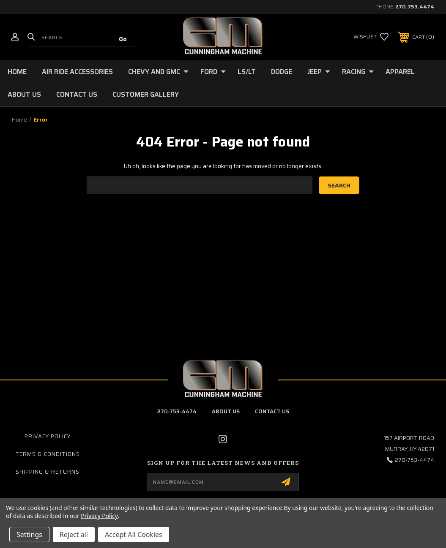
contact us (272, 411)
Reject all (74, 534)
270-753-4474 (177, 411)
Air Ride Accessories (77, 71)
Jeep (318, 71)
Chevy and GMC (158, 71)
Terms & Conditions (47, 454)
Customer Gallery (145, 94)
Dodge (281, 71)
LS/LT (247, 71)
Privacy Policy (48, 436)
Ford (213, 71)
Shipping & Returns (47, 471)
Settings (29, 534)
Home (17, 71)
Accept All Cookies (133, 534)
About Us (24, 94)
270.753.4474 (414, 7)
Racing (358, 71)
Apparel (400, 71)
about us (226, 411)
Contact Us (76, 94)
